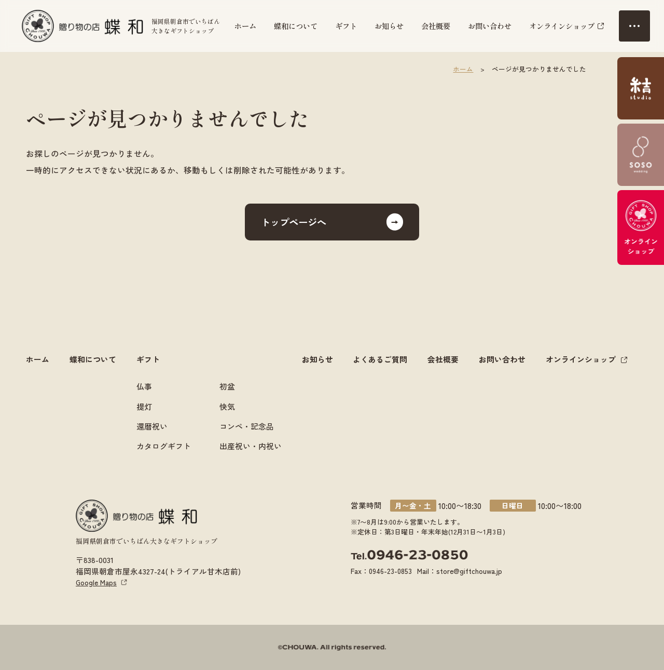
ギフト (346, 25)
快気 (227, 405)
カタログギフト (163, 445)
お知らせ (389, 25)
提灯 (144, 405)
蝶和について (295, 25)
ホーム (245, 25)
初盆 (227, 386)
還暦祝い (152, 425)
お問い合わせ (489, 25)
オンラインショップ (561, 25)
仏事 (144, 386)
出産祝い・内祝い (250, 445)
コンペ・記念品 (246, 425)
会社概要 (435, 25)
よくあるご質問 (380, 359)
